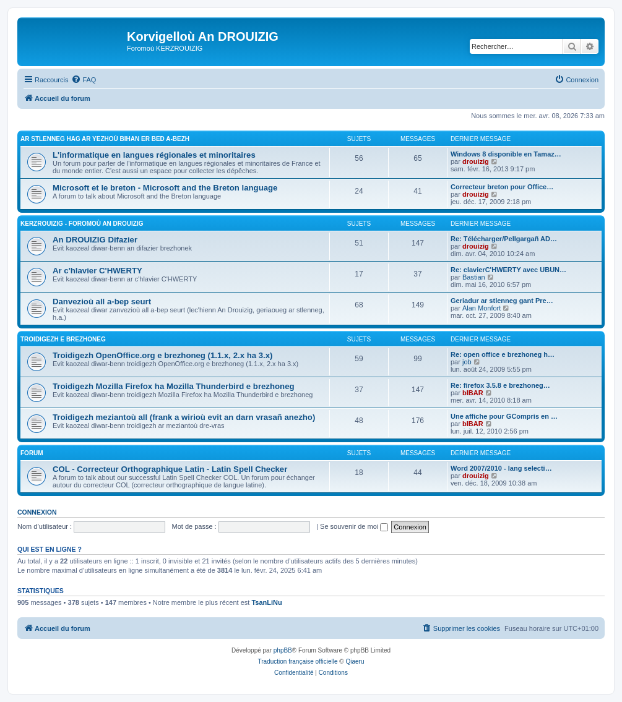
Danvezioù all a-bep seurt (102, 301)
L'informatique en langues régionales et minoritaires (154, 155)
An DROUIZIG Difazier (95, 239)
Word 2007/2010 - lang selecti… (501, 468)
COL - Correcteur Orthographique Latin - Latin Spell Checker (170, 469)
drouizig (475, 161)
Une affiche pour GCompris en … (504, 416)
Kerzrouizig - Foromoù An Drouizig (82, 223)
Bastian (473, 277)
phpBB (283, 650)
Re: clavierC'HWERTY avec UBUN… (508, 269)
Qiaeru (354, 661)
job (467, 362)
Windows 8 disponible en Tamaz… (506, 154)
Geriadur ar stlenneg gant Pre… (502, 300)
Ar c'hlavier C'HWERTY (97, 270)
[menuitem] (83, 79)
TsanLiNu (266, 602)
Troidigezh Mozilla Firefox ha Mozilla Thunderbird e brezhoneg (174, 386)
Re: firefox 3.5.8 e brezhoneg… (500, 385)
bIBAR (472, 392)
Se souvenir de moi (354, 526)
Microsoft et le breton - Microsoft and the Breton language (165, 187)
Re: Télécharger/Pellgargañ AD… (504, 238)
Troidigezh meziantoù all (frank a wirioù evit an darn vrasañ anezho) (184, 417)
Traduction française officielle (298, 661)
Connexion (37, 512)
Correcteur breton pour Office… (502, 186)
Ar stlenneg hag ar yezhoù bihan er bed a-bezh (104, 138)
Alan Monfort (481, 308)
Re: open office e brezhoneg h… (503, 354)
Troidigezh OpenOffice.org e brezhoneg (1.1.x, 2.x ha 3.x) (162, 355)
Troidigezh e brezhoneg (63, 339)
